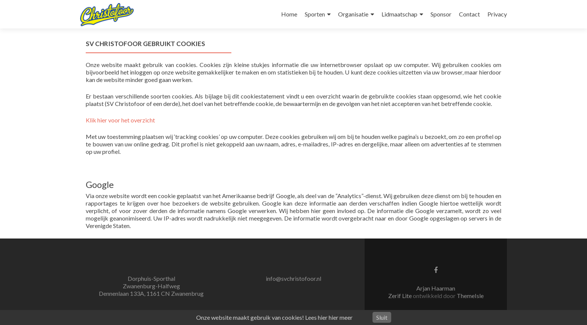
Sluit (381, 317)
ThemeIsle (470, 295)
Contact (469, 14)
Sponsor (441, 14)
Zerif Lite (400, 295)
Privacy (497, 14)
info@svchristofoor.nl (293, 278)
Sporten (315, 14)
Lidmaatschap (399, 14)
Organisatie (353, 14)
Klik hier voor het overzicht (120, 120)
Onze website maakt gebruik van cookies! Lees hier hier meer (274, 317)
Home (289, 14)
